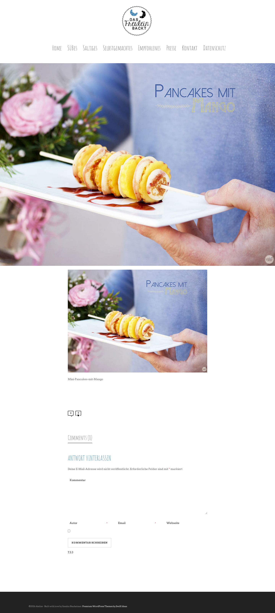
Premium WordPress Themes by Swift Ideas (104, 606)
